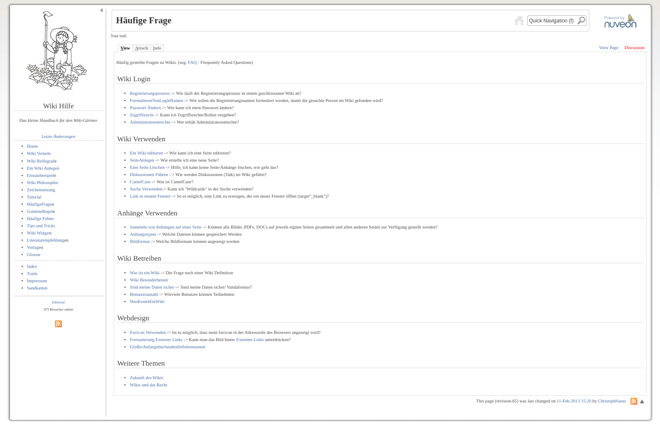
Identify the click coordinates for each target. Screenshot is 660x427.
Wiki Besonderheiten (149, 280)
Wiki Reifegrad (41, 161)
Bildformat (140, 241)
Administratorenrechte (150, 122)
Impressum (37, 280)
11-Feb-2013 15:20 (574, 401)
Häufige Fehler (40, 218)
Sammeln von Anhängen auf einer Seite (165, 227)
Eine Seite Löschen (147, 167)
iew (125, 48)
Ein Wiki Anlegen (43, 168)
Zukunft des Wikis (146, 377)
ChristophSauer (612, 401)
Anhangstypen (143, 234)
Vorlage (34, 247)
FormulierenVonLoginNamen (156, 100)
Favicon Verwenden (148, 332)
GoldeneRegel (40, 211)
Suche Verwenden (146, 189)
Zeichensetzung (41, 189)
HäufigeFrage (39, 204)
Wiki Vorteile (39, 153)
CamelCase (140, 181)
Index (32, 266)
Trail (31, 273)
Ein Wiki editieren (146, 153)
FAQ (192, 62)
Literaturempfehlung (45, 240)
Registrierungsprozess (150, 93)
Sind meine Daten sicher (152, 287)
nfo (157, 48)
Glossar (34, 254)
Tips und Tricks (41, 225)
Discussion (634, 47)
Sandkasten (37, 288)
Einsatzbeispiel (41, 175)
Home (32, 146)
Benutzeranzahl (144, 294)
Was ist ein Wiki (144, 272)
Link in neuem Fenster (150, 196)
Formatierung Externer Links (156, 339)
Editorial (58, 302)
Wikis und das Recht (148, 385)
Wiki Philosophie (42, 182)
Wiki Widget (38, 233)
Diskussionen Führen (149, 174)
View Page (609, 47)
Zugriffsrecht (141, 115)
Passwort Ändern (145, 107)
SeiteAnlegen (142, 160)
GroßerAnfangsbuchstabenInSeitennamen (167, 346)
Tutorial (34, 197)
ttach (141, 48)
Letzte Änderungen (58, 136)
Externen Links (250, 339)
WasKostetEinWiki (147, 301)
